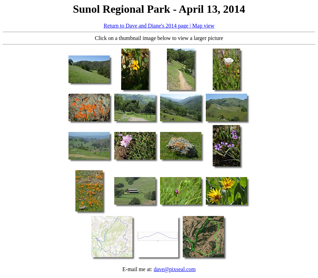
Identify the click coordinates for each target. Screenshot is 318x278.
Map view (203, 26)
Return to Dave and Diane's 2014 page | (148, 26)
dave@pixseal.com (175, 269)
